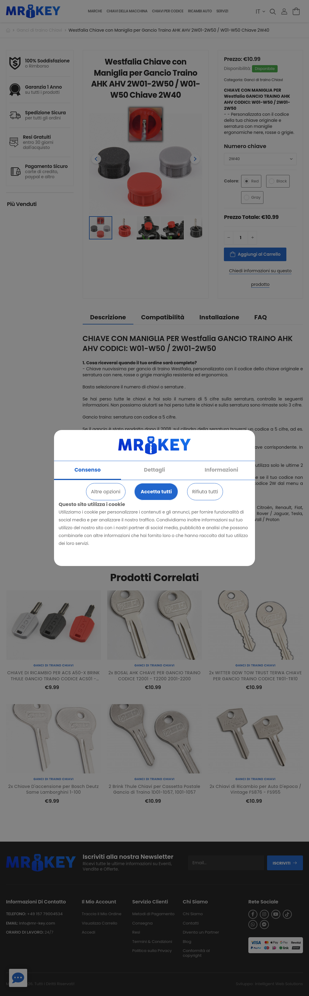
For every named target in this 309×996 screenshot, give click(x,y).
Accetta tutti (156, 491)
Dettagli (154, 469)
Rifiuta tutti (205, 491)
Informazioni (221, 469)
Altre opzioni (105, 491)
